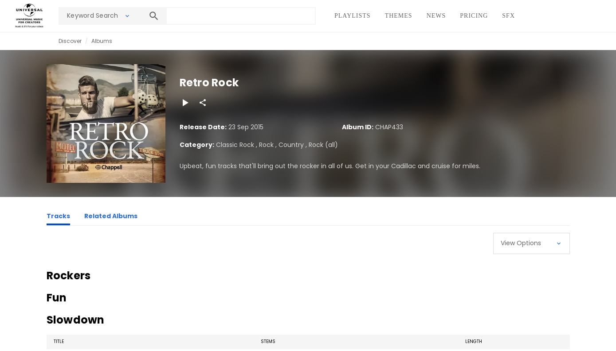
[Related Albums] (110, 217)
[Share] (202, 102)
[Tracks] (58, 217)
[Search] (154, 16)
